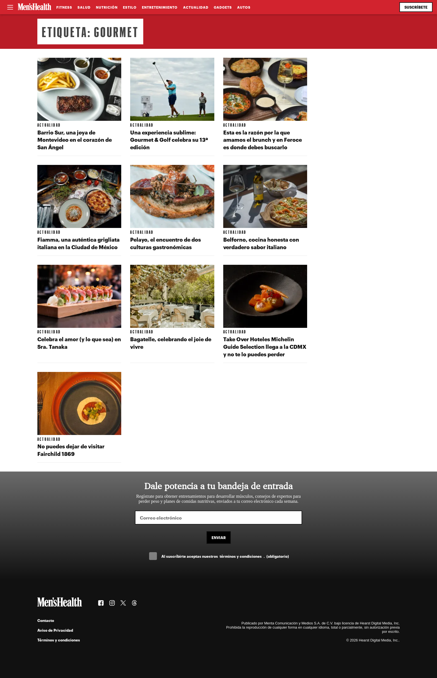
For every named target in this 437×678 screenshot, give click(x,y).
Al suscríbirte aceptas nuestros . (225, 556)
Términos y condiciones (58, 640)
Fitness (64, 7)
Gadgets (223, 7)
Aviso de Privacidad (55, 630)
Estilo (130, 7)
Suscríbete (416, 7)
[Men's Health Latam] (34, 7)
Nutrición (107, 7)
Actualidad (195, 7)
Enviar (219, 537)
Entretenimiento (160, 7)
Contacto (45, 620)
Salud (84, 7)
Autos (244, 7)
